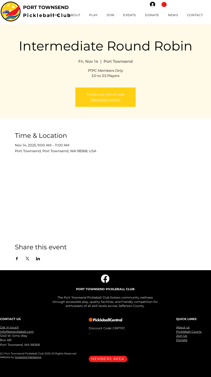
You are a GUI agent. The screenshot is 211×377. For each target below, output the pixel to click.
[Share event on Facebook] (17, 258)
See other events (105, 100)
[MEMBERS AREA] (108, 359)
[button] (164, 4)
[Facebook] (105, 278)
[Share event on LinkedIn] (38, 258)
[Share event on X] (27, 258)
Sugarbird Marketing (28, 357)
